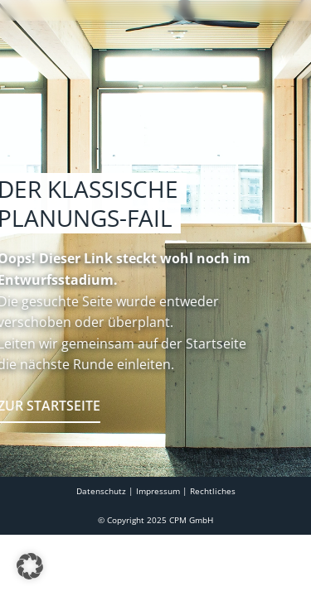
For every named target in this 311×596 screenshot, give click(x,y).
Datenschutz (101, 532)
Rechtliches (213, 532)
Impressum (158, 532)
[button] (30, 566)
